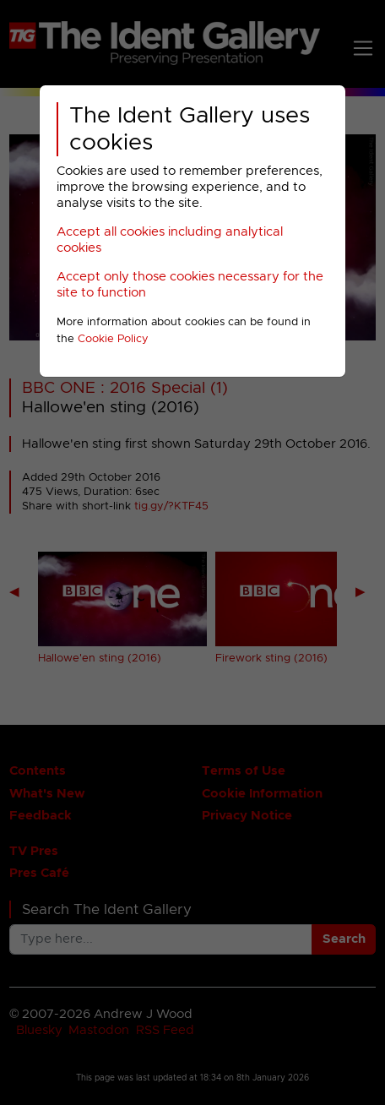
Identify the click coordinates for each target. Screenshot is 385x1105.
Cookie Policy (113, 339)
